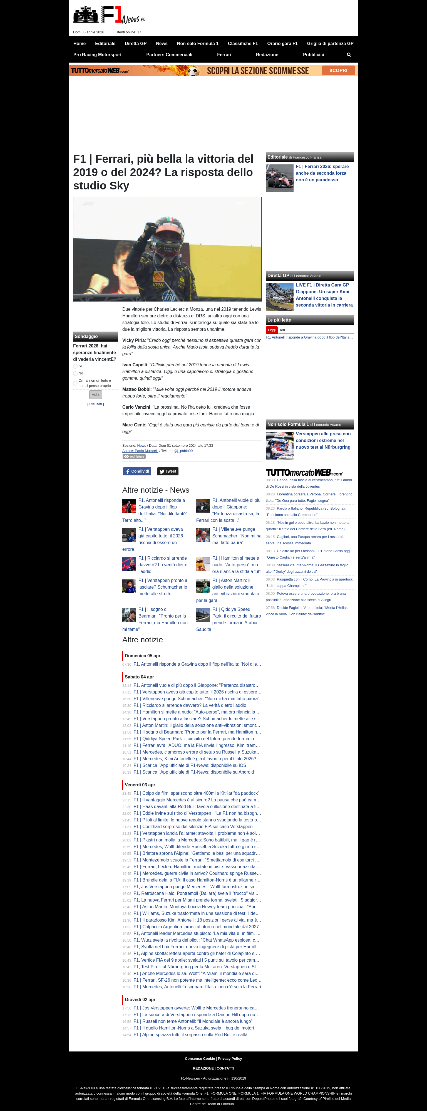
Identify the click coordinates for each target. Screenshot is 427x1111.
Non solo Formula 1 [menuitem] (198, 43)
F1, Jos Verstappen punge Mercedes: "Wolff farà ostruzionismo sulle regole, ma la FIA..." (221, 886)
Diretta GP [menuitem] (136, 43)
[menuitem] (349, 55)
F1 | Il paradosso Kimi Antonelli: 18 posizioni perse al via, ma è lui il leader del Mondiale (220, 920)
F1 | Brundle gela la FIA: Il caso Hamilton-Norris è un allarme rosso (200, 880)
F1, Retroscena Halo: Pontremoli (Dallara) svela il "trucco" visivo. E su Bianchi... (212, 893)
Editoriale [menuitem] (105, 43)
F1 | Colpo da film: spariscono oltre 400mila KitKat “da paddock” (196, 793)
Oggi (271, 330)
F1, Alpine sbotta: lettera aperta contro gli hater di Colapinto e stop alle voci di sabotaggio (221, 953)
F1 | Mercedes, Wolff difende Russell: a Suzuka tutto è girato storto (199, 846)
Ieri (282, 330)
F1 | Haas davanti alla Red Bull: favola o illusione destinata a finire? (200, 806)
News (141, 445)
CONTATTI (225, 1068)
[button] (95, 394)
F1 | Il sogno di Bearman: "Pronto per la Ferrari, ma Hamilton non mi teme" (207, 732)
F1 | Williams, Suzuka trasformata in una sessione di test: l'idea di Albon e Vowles (214, 913)
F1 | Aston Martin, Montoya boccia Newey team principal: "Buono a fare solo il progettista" (222, 906)
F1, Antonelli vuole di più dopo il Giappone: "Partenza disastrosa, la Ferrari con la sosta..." (222, 685)
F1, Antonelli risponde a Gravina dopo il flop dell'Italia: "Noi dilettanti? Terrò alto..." (214, 664)
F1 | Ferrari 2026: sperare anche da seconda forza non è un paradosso (322, 173)
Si (80, 366)
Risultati (95, 404)
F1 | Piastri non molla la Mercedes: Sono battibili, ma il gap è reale (199, 840)
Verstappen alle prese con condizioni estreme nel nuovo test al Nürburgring (323, 440)
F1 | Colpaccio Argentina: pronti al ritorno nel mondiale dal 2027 (196, 926)
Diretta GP (278, 275)
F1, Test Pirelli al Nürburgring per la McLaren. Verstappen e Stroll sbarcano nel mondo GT (222, 966)
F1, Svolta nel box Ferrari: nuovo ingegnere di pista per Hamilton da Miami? (208, 946)
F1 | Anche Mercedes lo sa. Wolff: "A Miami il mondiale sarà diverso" (201, 973)
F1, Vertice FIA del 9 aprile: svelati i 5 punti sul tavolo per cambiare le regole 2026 (214, 960)
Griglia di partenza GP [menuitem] (330, 43)
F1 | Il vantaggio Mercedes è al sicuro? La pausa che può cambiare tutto (205, 800)
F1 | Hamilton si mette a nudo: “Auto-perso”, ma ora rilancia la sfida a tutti (237, 565)
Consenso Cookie (200, 1058)
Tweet (168, 471)
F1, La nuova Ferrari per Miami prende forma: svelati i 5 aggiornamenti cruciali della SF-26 (223, 900)
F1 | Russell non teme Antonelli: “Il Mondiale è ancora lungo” (193, 1021)
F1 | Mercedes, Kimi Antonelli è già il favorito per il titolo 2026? (195, 758)
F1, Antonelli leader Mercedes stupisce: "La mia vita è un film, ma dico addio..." (211, 933)
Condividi (137, 471)
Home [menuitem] (79, 43)
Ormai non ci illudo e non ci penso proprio (95, 383)
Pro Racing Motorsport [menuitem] (97, 54)
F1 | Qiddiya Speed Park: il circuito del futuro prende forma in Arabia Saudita (209, 738)
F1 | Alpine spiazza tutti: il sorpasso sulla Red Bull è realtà (191, 1034)
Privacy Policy (230, 1058)
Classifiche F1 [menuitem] (243, 43)
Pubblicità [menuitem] (313, 54)
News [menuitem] (162, 43)
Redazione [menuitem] (267, 54)
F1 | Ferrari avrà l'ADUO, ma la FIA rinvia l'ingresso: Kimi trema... (198, 745)
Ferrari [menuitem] (224, 54)
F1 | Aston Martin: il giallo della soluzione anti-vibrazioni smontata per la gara (209, 725)
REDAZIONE (203, 1068)
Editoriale (277, 157)
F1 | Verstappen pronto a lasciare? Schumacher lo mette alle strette (162, 587)
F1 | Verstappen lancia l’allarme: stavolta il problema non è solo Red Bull (205, 833)
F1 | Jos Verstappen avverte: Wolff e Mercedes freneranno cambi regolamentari (212, 1008)
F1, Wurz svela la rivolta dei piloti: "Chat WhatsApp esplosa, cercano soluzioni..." (213, 940)
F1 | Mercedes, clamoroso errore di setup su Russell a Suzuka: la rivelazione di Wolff (217, 752)
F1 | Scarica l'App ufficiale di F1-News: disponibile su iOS (190, 765)
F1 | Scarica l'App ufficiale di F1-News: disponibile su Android (194, 772)
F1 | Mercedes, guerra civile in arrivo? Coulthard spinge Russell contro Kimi (208, 873)
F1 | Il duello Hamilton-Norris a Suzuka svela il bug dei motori (194, 1028)
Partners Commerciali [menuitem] (169, 54)
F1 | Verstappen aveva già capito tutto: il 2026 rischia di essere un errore (205, 692)
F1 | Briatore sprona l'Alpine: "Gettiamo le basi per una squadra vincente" (206, 853)
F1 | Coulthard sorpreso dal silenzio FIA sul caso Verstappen (193, 826)
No (81, 373)
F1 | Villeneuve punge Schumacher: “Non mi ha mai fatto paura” (237, 536)
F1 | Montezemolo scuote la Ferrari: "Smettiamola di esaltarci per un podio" (207, 860)
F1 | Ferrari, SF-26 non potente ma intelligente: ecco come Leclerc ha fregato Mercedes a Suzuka (230, 980)
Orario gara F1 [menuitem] (282, 43)
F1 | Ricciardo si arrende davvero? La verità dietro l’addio (162, 565)
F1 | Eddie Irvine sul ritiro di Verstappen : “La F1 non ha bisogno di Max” (204, 813)
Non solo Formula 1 (288, 424)
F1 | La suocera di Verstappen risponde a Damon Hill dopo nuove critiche (206, 1014)
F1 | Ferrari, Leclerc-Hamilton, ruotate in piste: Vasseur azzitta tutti (199, 866)
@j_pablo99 (183, 451)
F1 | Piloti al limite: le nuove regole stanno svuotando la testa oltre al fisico (206, 820)
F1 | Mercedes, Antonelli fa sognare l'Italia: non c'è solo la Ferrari (197, 986)
